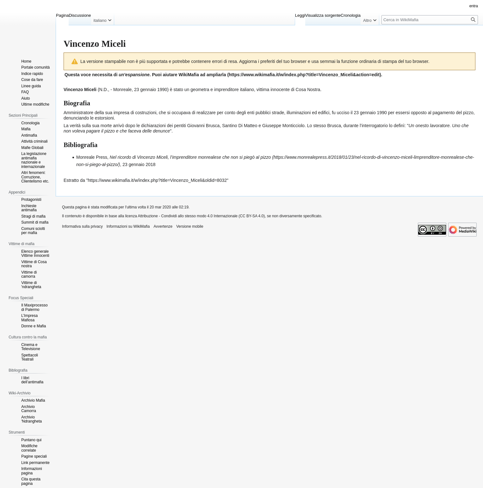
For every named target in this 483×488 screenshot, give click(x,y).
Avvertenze (162, 226)
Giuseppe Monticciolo (283, 125)
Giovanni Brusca (203, 125)
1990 (162, 89)
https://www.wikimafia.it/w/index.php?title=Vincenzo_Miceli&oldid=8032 (157, 180)
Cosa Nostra (308, 89)
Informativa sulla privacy (82, 226)
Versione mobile (189, 226)
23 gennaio (145, 89)
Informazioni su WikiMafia (128, 226)
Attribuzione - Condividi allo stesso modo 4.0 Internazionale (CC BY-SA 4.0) (201, 216)
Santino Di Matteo (239, 125)
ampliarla (216, 74)
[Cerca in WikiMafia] (429, 19)
